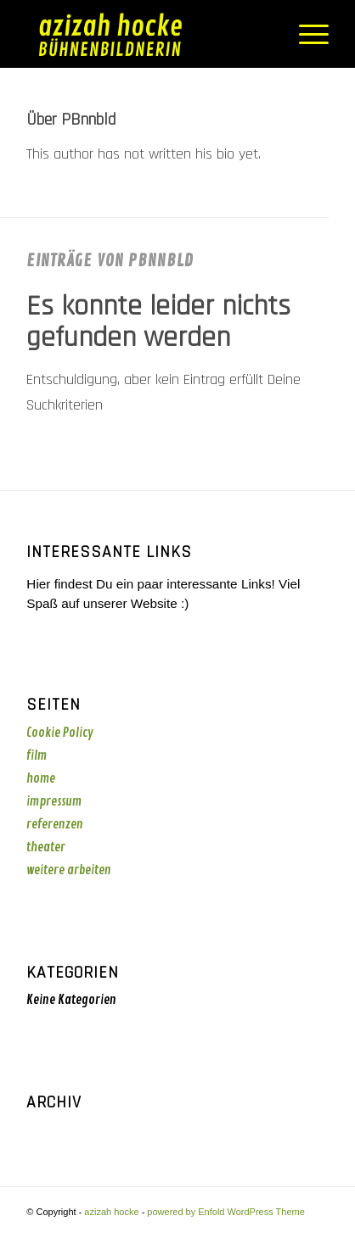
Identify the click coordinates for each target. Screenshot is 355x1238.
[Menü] (305, 34)
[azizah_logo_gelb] (147, 34)
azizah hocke (111, 1212)
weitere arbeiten (68, 870)
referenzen (54, 825)
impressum (54, 802)
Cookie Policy (59, 733)
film (36, 756)
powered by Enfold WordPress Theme (225, 1212)
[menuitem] (305, 34)
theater (45, 847)
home (40, 779)
